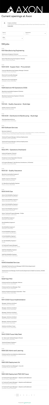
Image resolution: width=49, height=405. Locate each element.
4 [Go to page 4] (26, 395)
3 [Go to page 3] (23, 395)
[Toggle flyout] (45, 33)
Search (4, 32)
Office (4, 37)
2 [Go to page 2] (20, 395)
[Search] (12, 34)
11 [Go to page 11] (31, 395)
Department (28, 32)
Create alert (10, 26)
